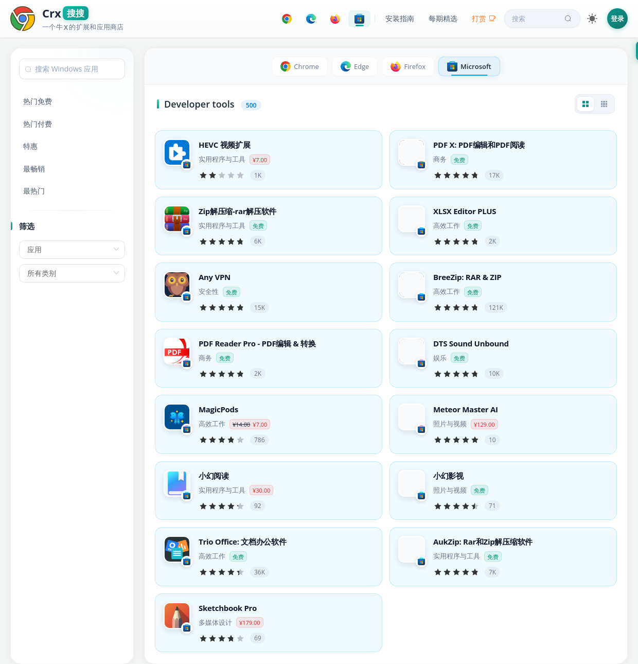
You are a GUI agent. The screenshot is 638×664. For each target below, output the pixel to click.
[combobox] (72, 69)
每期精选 (443, 18)
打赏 (484, 18)
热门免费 (37, 101)
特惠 (30, 146)
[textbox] (72, 69)
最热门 (34, 191)
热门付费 (37, 124)
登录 (617, 18)
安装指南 (399, 18)
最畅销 (34, 168)
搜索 (543, 18)
